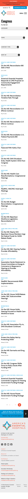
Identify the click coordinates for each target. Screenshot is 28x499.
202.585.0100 (4, 437)
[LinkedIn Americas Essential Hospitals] (5, 444)
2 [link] (9, 404)
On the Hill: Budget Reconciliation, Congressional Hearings (12, 204)
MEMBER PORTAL (20, 7)
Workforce (5, 213)
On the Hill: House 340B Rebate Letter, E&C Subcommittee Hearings (13, 296)
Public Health (6, 198)
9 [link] (15, 404)
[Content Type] (10, 47)
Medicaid (4, 75)
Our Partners (4, 458)
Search (6, 7)
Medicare (4, 170)
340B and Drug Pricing (9, 228)
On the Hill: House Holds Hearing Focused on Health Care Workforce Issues (13, 311)
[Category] (14, 28)
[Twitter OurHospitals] (2, 444)
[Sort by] (10, 55)
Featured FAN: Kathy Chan (11, 148)
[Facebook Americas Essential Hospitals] (11, 444)
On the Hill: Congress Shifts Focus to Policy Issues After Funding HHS (11, 366)
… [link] (12, 404)
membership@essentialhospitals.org (9, 470)
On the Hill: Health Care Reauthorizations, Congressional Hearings (13, 176)
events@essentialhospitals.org (8, 475)
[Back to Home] (13, 13)
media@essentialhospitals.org (8, 465)
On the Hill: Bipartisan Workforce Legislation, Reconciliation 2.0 (9, 219)
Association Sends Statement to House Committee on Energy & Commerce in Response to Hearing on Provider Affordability (13, 266)
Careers (3, 449)
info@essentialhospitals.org (7, 439)
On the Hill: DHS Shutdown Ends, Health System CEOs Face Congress (13, 161)
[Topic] (13, 37)
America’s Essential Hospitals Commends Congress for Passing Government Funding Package (13, 381)
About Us (3, 453)
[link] (19, 405)
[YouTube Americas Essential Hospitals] (8, 444)
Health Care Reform (8, 62)
